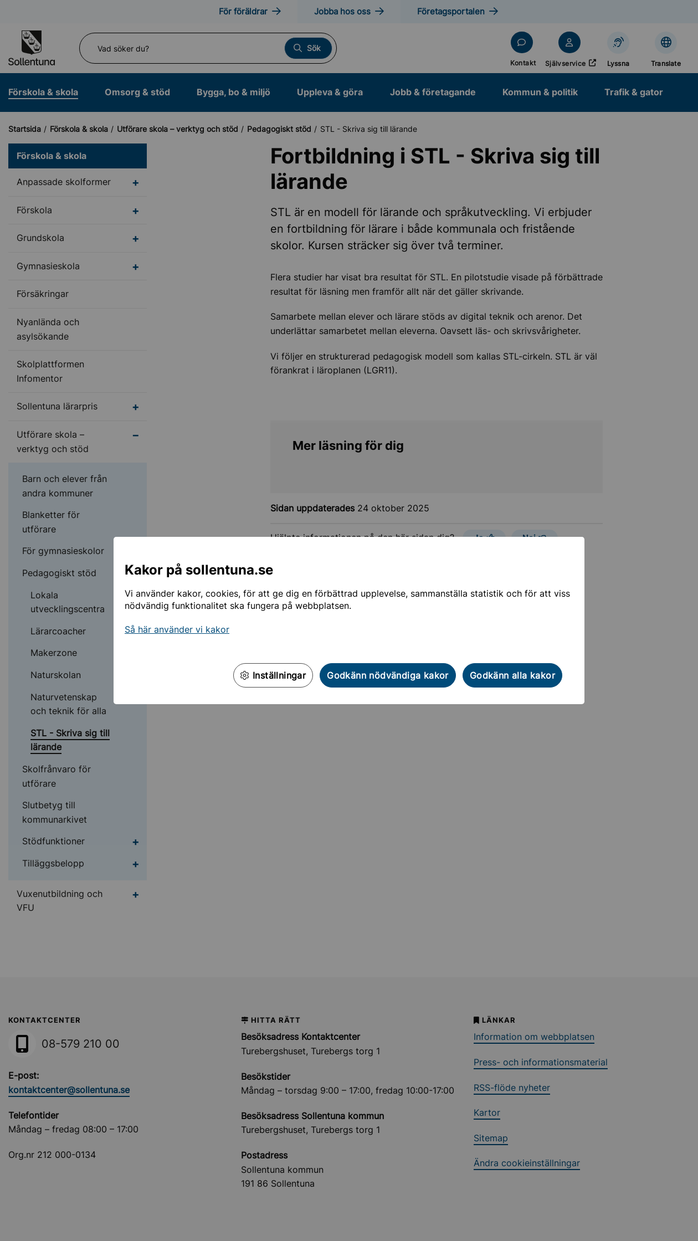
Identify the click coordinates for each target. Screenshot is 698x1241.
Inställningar (273, 675)
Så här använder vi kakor (177, 629)
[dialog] (349, 620)
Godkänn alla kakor (512, 675)
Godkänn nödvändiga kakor (388, 675)
